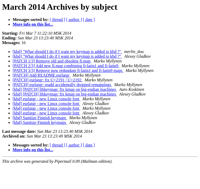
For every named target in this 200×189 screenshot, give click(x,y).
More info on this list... (33, 24)
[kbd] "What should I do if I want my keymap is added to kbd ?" (67, 51)
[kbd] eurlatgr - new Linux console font (46, 99)
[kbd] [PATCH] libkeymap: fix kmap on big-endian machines (65, 89)
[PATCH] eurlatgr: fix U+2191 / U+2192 (47, 80)
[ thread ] (57, 19)
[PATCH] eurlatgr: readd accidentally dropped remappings (62, 84)
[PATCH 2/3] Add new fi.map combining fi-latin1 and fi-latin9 (66, 66)
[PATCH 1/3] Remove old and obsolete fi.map (52, 61)
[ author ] (74, 19)
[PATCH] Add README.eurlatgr (42, 75)
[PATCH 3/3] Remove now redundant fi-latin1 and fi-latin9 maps (68, 70)
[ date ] (89, 19)
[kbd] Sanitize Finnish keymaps (40, 118)
